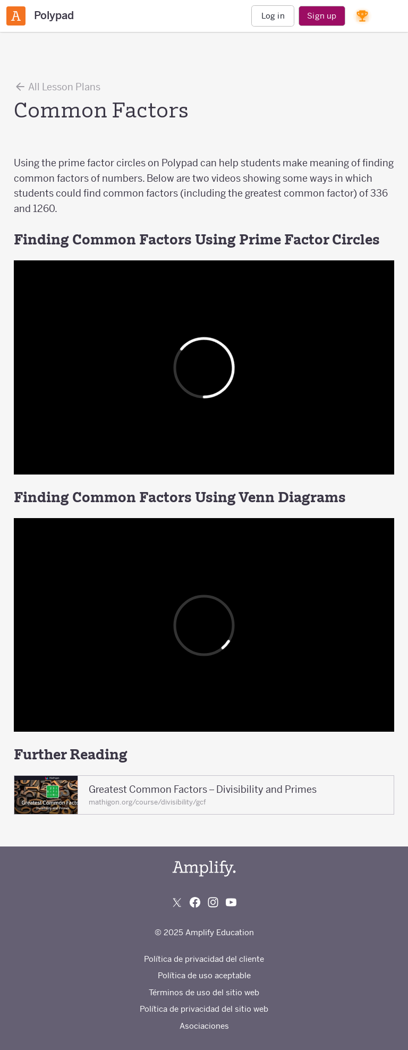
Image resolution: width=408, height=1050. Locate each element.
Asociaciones (204, 1026)
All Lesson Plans (57, 86)
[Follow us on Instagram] (213, 902)
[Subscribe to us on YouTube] (231, 902)
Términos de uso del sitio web (204, 992)
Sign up (321, 16)
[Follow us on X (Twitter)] (177, 902)
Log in (273, 16)
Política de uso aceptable (204, 975)
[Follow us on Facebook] (195, 902)
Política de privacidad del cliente (204, 959)
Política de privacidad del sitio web (204, 1009)
